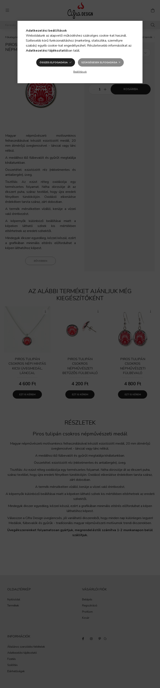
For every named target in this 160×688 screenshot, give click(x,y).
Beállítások (80, 71)
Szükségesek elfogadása (99, 62)
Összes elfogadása (54, 62)
